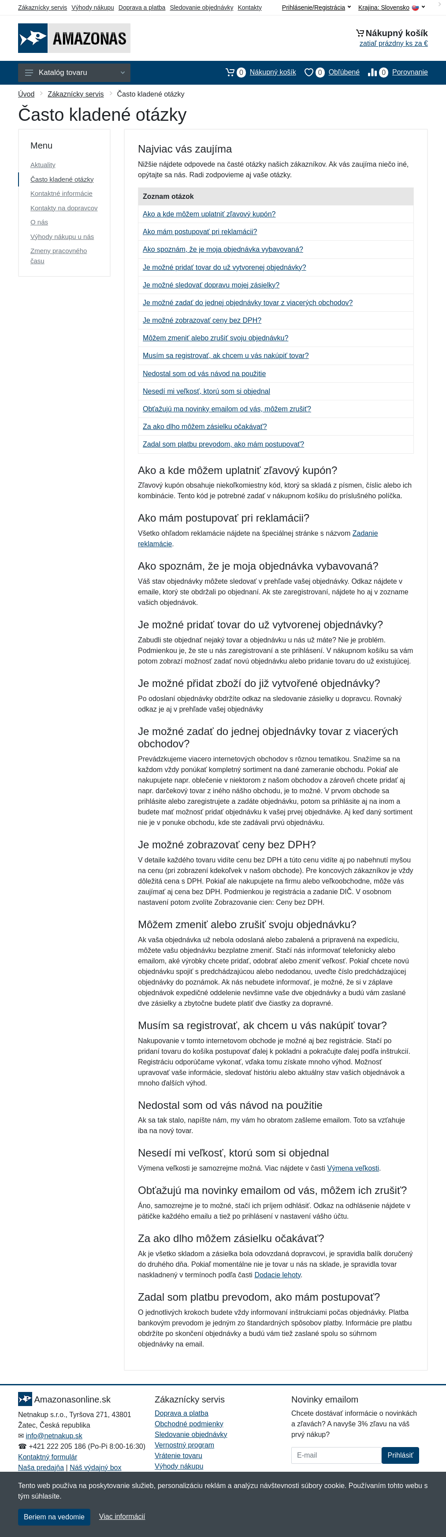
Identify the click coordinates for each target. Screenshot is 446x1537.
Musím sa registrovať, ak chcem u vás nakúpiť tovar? (226, 355)
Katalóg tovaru (75, 72)
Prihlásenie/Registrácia (316, 7)
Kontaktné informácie (61, 193)
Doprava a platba (142, 7)
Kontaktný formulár (47, 1457)
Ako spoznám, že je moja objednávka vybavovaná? (223, 249)
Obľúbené (328, 72)
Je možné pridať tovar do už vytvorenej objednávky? (224, 267)
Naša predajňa (41, 1467)
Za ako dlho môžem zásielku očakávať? (205, 426)
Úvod (26, 94)
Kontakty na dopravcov (64, 208)
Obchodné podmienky (189, 1424)
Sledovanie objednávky (201, 7)
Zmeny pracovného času (58, 256)
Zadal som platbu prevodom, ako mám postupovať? (223, 444)
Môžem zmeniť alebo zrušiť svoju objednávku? (215, 338)
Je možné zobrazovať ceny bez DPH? (202, 320)
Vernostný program (184, 1445)
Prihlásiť (400, 1455)
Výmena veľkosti (353, 1168)
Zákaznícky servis (42, 7)
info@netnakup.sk (54, 1436)
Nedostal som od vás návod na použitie (204, 373)
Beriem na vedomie (54, 1517)
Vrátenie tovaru (178, 1455)
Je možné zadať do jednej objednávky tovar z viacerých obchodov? (248, 302)
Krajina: (391, 7)
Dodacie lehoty (277, 1275)
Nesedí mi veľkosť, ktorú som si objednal (206, 391)
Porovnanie (394, 72)
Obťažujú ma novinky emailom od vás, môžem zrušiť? (227, 409)
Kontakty (249, 7)
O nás (39, 222)
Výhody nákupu (92, 7)
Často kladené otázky (61, 179)
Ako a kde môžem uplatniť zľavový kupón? (209, 214)
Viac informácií (122, 1516)
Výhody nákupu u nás (62, 236)
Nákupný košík (256, 72)
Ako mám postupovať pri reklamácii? (200, 231)
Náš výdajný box (95, 1467)
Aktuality (43, 164)
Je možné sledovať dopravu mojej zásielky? (211, 285)
